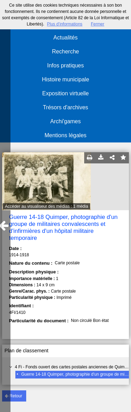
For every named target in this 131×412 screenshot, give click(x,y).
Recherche (65, 51)
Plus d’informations (64, 24)
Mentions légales (65, 135)
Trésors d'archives (65, 107)
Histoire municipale (65, 79)
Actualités (65, 38)
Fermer (97, 24)
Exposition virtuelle (65, 93)
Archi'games (65, 121)
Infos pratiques (65, 65)
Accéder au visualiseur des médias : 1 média (46, 206)
